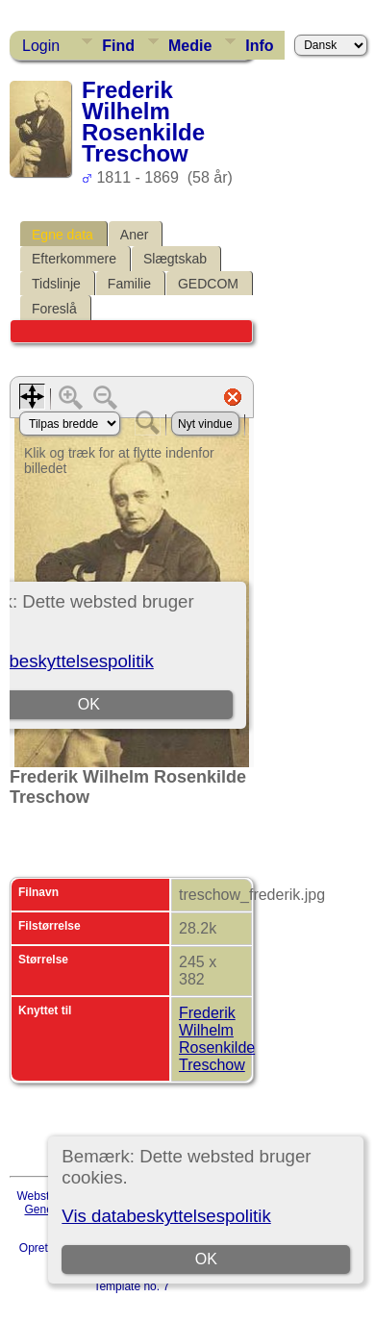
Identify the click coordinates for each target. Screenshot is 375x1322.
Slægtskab (175, 258)
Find (118, 45)
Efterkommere (74, 258)
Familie (129, 283)
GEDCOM (208, 283)
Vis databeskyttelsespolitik (166, 1216)
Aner (134, 234)
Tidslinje (56, 283)
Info (259, 45)
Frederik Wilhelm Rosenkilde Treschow (217, 1039)
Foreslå (54, 308)
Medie (190, 45)
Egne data (62, 234)
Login (41, 45)
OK (206, 1259)
